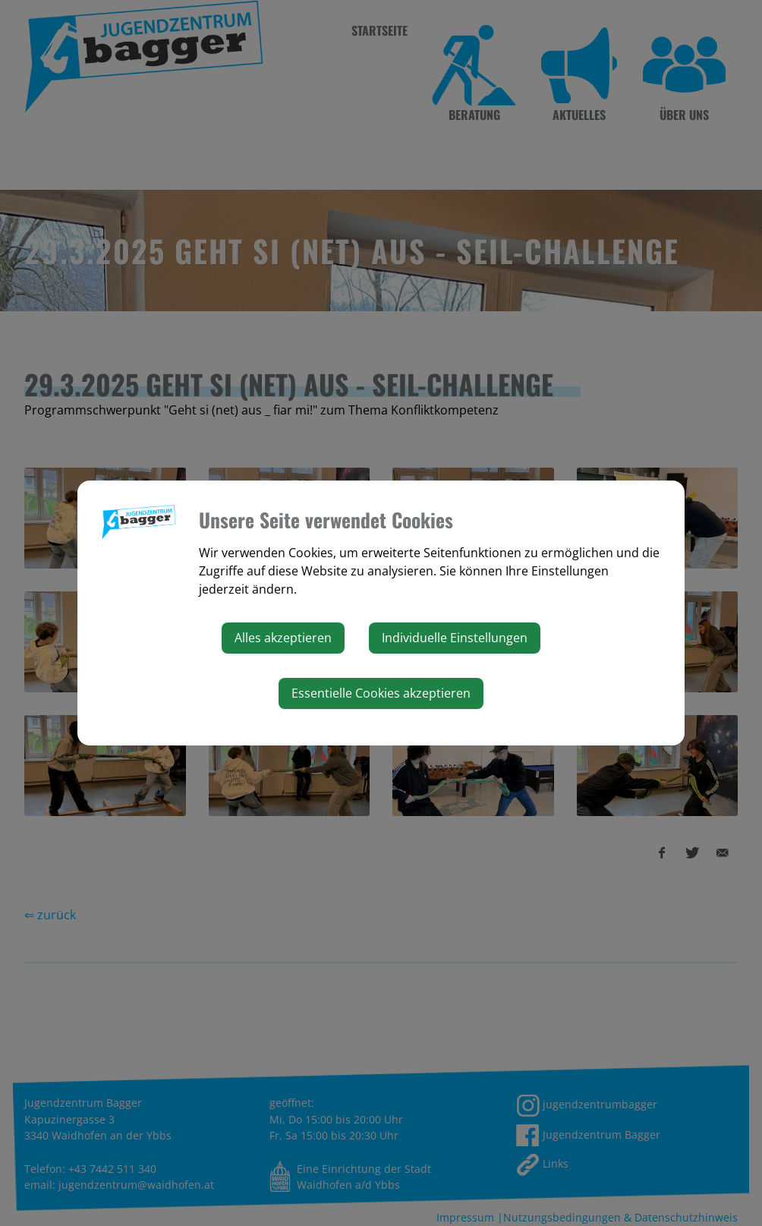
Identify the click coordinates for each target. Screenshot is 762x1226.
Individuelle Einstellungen (454, 637)
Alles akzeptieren (283, 637)
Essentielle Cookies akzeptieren (381, 693)
